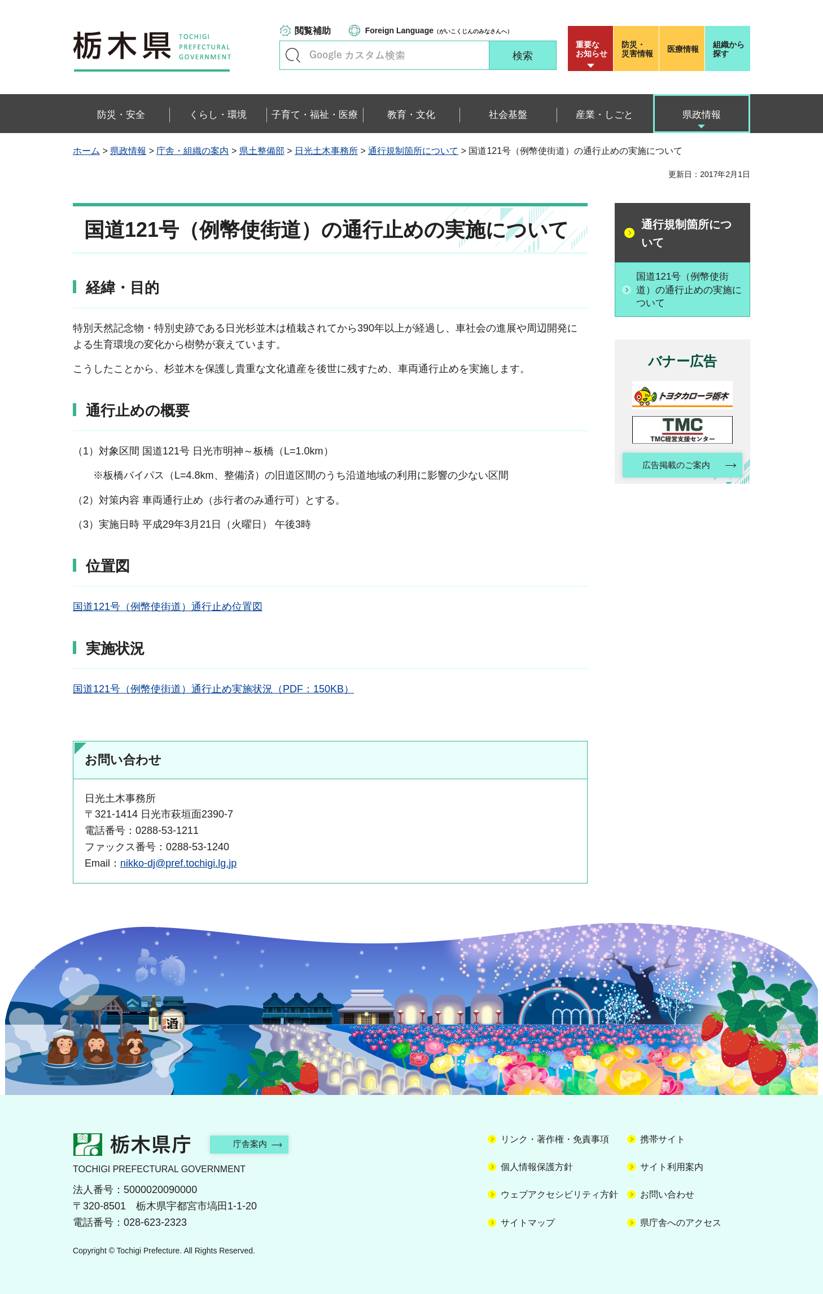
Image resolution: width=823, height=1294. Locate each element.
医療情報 (683, 49)
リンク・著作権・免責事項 (555, 1139)
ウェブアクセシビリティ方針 (559, 1194)
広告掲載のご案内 (673, 467)
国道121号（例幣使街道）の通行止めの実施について (688, 290)
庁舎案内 (256, 1144)
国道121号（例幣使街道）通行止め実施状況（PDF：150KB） (213, 689)
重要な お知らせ (591, 49)
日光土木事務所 (326, 151)
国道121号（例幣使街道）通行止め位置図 (167, 606)
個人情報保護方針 (537, 1167)
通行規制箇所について (413, 151)
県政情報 (128, 151)
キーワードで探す (293, 55)
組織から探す (729, 49)
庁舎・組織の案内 (192, 151)
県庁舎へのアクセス (680, 1222)
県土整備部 (261, 151)
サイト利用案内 (671, 1167)
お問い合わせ (667, 1194)
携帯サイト (662, 1139)
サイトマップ (528, 1222)
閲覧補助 (313, 31)
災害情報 (638, 49)
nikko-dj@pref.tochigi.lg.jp (178, 863)
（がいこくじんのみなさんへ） (439, 30)
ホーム (86, 151)
